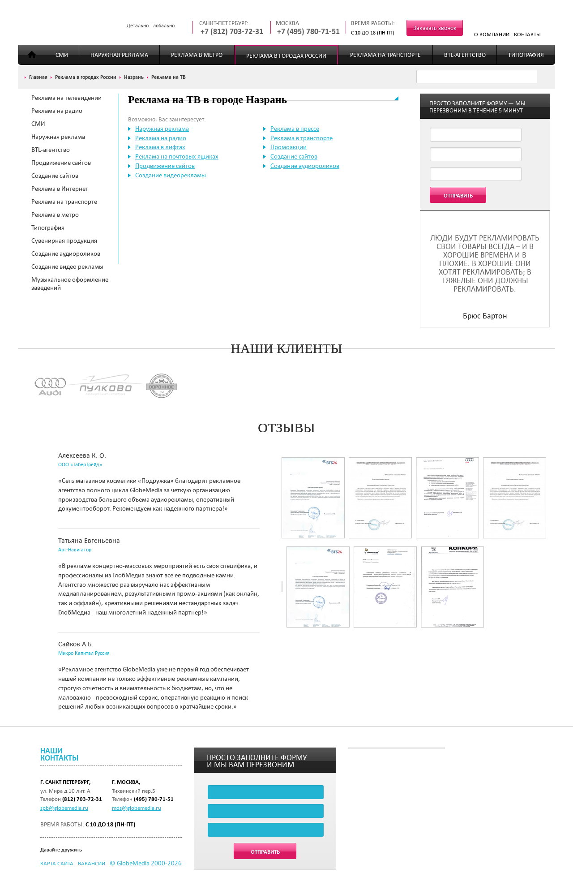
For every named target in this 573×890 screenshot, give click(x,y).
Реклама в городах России (286, 56)
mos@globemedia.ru (136, 807)
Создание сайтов (54, 176)
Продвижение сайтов (61, 163)
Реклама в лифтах (160, 147)
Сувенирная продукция (64, 240)
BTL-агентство (465, 55)
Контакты (527, 34)
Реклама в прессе (294, 129)
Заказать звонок (435, 28)
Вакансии (91, 863)
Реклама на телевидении (66, 98)
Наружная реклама (119, 55)
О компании (491, 34)
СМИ (62, 55)
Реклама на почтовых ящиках (176, 156)
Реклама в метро (196, 55)
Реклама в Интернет (59, 189)
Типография (526, 55)
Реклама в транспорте (301, 138)
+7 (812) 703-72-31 (232, 31)
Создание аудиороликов (65, 253)
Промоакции (288, 147)
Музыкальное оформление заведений (69, 283)
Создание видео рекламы (67, 266)
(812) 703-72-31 (82, 799)
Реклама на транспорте (385, 55)
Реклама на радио (56, 111)
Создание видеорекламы (170, 175)
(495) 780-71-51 (154, 799)
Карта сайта (56, 863)
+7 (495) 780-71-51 (308, 31)
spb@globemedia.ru (64, 807)
